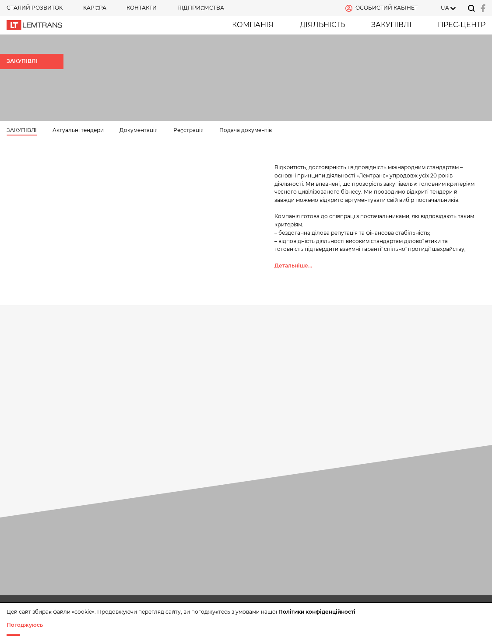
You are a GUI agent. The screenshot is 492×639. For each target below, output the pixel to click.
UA (445, 7)
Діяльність (322, 25)
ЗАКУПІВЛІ (391, 25)
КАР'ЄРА (94, 7)
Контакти (142, 7)
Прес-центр (461, 25)
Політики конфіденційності (316, 611)
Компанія (253, 25)
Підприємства (200, 7)
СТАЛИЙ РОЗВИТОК (35, 7)
